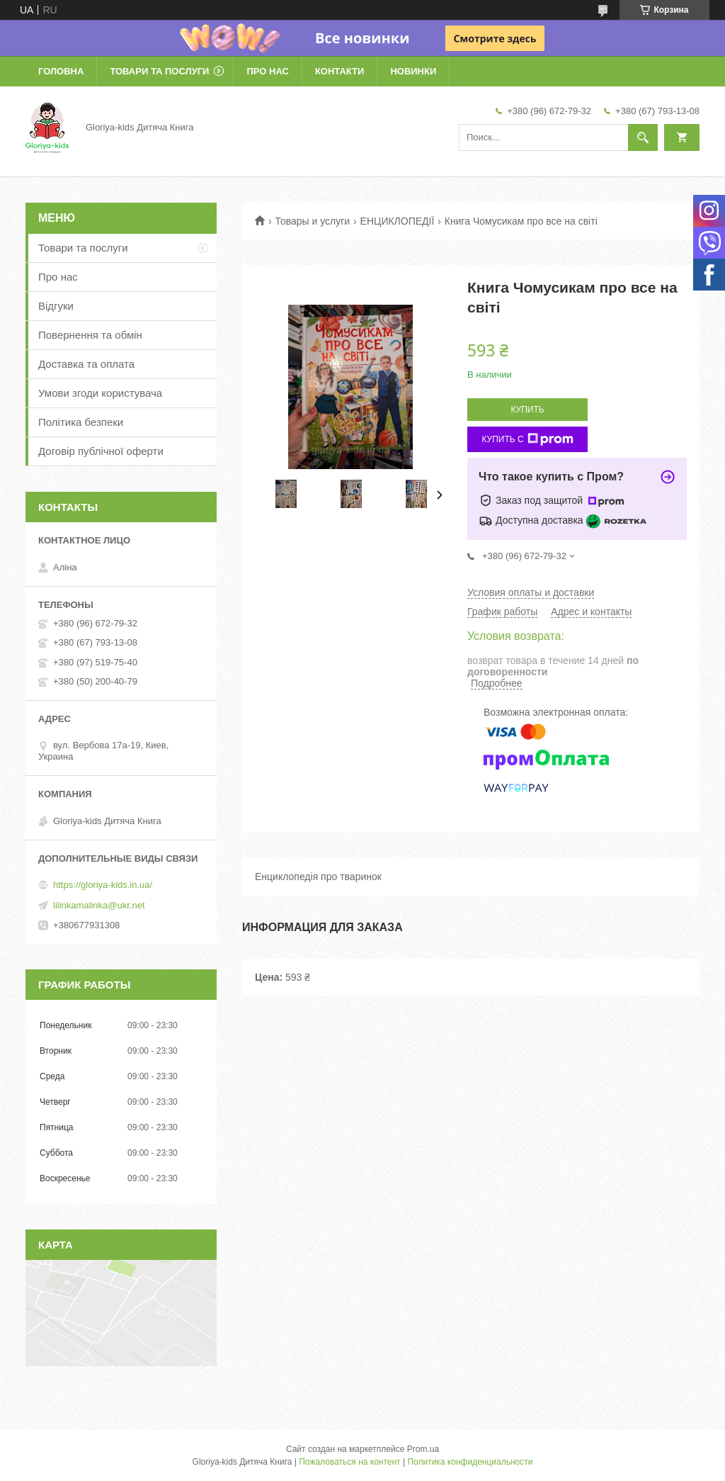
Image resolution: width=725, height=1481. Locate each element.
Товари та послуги (159, 71)
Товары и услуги (312, 221)
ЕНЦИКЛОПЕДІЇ (397, 221)
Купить (527, 410)
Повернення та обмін (90, 335)
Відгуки (56, 306)
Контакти (340, 71)
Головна (61, 71)
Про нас (267, 71)
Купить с (527, 439)
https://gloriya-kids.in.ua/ (102, 884)
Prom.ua (423, 1449)
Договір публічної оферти (101, 451)
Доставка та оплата (86, 364)
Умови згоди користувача (100, 393)
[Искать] (643, 137)
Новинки (413, 71)
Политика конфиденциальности (469, 1462)
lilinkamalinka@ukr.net (99, 905)
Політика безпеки (80, 422)
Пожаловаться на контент (349, 1462)
